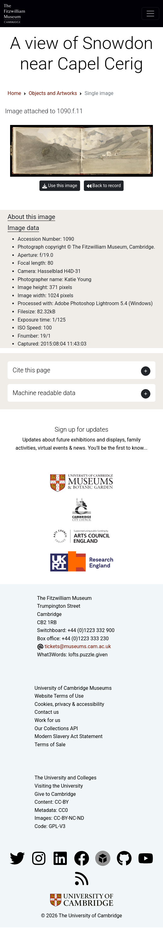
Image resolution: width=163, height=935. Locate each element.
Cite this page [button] (31, 370)
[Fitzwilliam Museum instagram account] (39, 858)
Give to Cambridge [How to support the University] (55, 794)
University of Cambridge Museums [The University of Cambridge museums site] (73, 688)
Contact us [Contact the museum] (47, 712)
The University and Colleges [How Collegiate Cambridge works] (65, 778)
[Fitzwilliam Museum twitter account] (18, 858)
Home (14, 93)
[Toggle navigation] (150, 13)
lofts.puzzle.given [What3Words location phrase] (88, 655)
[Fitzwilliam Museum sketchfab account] (103, 858)
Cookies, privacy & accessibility (69, 704)
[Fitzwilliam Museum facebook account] (61, 858)
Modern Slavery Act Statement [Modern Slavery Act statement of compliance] (69, 736)
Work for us (48, 720)
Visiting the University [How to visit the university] (59, 786)
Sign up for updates (81, 429)
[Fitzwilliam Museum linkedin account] (82, 858)
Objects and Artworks (53, 93)
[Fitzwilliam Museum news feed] (82, 878)
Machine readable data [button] (44, 393)
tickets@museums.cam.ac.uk (77, 646)
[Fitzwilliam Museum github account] (125, 858)
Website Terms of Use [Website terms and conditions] (59, 696)
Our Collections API (56, 728)
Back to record (104, 185)
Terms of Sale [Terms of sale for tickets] (50, 745)
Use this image (59, 185)
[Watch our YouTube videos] (146, 858)
